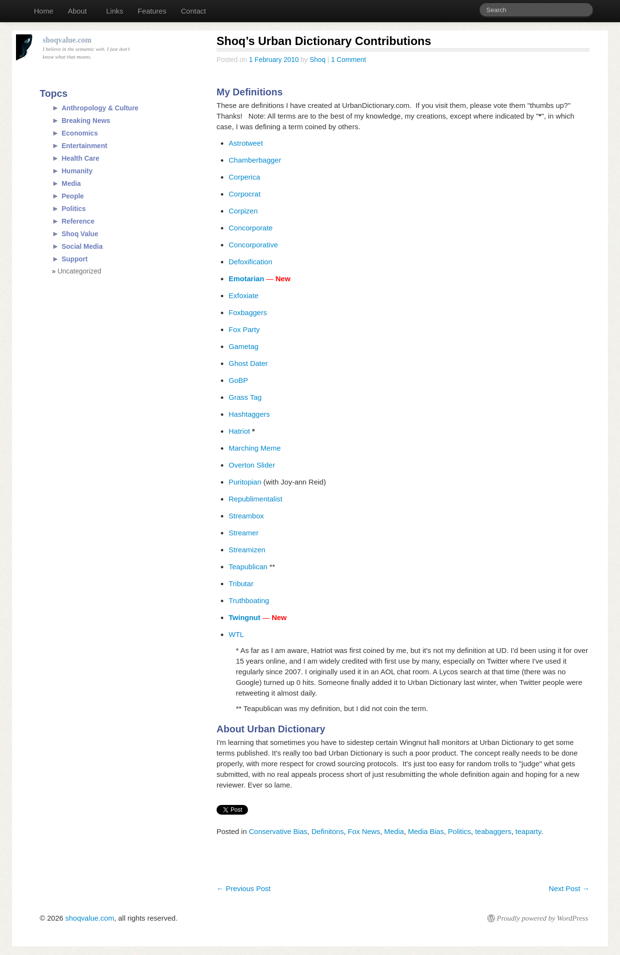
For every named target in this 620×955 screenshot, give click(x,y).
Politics (459, 831)
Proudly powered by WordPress (542, 918)
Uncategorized (79, 271)
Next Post (569, 888)
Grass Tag (245, 397)
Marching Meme (255, 448)
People (73, 196)
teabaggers (493, 831)
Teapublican (248, 566)
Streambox (246, 516)
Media (394, 831)
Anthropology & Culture (100, 108)
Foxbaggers (248, 312)
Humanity (77, 171)
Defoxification (250, 262)
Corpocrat (245, 194)
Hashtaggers (249, 414)
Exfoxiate (244, 295)
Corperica (244, 177)
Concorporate (251, 228)
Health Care (80, 158)
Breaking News (86, 120)
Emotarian (246, 278)
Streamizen (247, 550)
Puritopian (245, 482)
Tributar (241, 583)
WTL (236, 634)
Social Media (82, 246)
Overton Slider (252, 465)
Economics (80, 133)
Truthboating (249, 600)
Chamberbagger (255, 160)
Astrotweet (246, 143)
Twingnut (245, 617)
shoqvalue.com (89, 918)
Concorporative (253, 245)
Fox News (364, 831)
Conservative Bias (278, 831)
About (77, 11)
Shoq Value (80, 234)
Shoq (318, 59)
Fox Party (244, 329)
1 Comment (348, 59)
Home (43, 11)
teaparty (528, 831)
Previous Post (244, 888)
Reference (78, 221)
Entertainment (84, 146)
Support (75, 259)
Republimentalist (255, 499)
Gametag (244, 346)
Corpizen (243, 211)
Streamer (244, 533)
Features (152, 11)
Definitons (327, 831)
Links (114, 11)
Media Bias (426, 831)
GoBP (238, 380)
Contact (193, 11)
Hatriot (239, 431)
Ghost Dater (249, 363)
